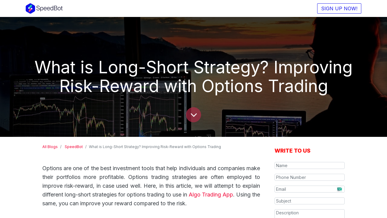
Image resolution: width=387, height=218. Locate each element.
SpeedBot (74, 146)
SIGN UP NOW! (339, 8)
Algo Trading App (211, 194)
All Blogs (50, 146)
